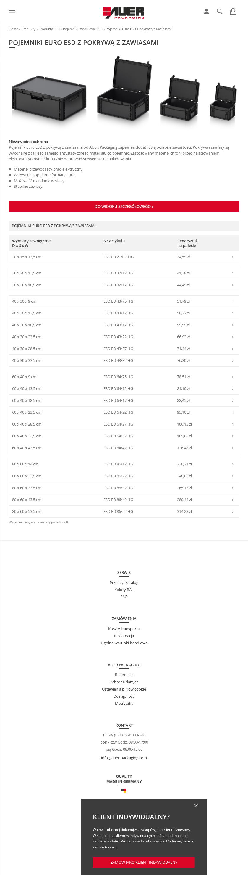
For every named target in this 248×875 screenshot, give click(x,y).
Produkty (28, 29)
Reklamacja (124, 635)
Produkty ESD (49, 29)
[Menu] (12, 12)
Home (13, 29)
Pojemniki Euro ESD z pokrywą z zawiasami (138, 29)
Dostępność (124, 696)
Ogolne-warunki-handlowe (124, 643)
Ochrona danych (124, 682)
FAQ (124, 596)
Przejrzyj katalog (124, 582)
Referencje (124, 674)
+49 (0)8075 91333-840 (126, 735)
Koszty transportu (124, 628)
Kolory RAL (124, 589)
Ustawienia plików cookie (124, 689)
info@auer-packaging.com (124, 757)
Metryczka (124, 703)
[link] (206, 11)
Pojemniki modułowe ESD (83, 29)
